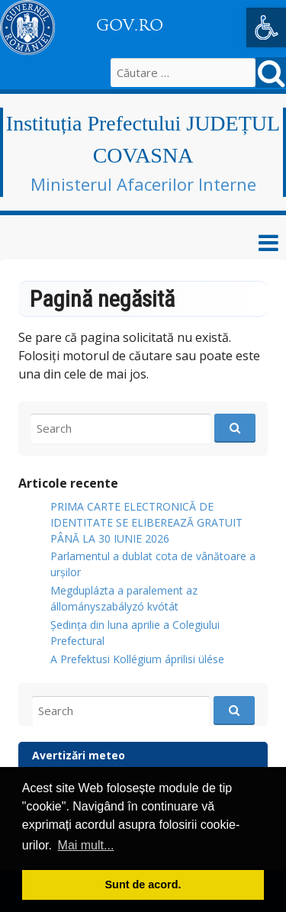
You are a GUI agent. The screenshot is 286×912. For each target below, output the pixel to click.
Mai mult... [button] (86, 845)
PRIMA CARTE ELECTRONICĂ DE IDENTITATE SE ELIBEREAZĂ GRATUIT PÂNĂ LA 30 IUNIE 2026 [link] (146, 522)
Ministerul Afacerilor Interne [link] (143, 183)
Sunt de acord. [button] (143, 884)
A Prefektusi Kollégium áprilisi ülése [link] (137, 659)
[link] (266, 27)
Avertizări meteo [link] (78, 755)
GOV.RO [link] (129, 25)
